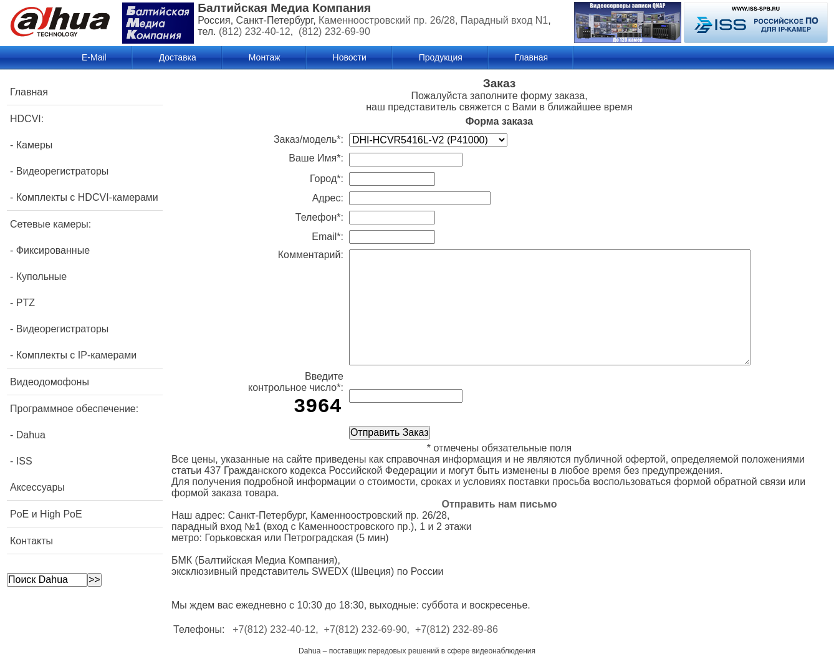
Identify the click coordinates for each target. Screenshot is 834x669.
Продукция (441, 57)
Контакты (31, 541)
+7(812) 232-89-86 (456, 629)
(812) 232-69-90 (334, 31)
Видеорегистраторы (62, 171)
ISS (24, 461)
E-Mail (94, 57)
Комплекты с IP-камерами (76, 355)
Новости (350, 57)
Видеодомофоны (49, 382)
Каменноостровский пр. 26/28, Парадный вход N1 (433, 20)
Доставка (177, 57)
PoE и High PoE (46, 514)
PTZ (25, 302)
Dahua (31, 435)
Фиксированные (53, 250)
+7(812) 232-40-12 (273, 629)
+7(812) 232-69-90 (365, 629)
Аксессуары (37, 487)
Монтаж (264, 57)
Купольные (41, 276)
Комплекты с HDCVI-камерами (87, 197)
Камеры (34, 145)
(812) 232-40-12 (254, 31)
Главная (531, 57)
